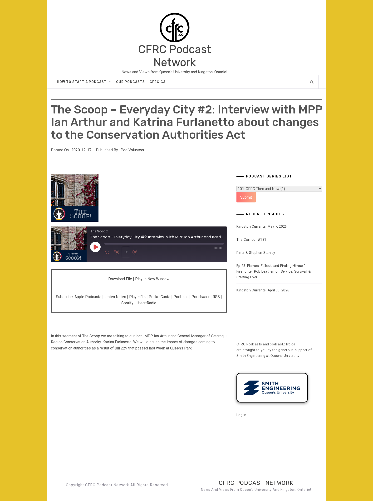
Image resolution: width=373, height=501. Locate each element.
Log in (241, 415)
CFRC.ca (158, 82)
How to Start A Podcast (84, 82)
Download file (120, 279)
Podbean (180, 297)
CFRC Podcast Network (174, 56)
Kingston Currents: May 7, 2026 (261, 226)
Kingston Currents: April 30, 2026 (262, 290)
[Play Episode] (95, 247)
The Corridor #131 (251, 239)
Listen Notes (115, 297)
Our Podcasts (130, 82)
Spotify (127, 303)
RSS (216, 297)
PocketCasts (159, 297)
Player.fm (137, 297)
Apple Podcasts (87, 297)
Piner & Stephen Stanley (255, 252)
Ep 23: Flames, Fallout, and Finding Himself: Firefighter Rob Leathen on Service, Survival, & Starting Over (273, 271)
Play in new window (152, 279)
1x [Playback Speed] (125, 252)
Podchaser (200, 297)
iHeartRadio (146, 303)
